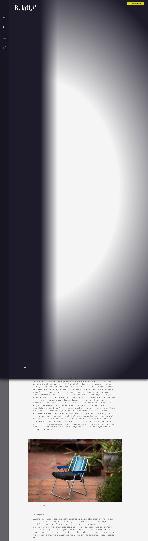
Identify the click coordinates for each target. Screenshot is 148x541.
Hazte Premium (135, 3)
